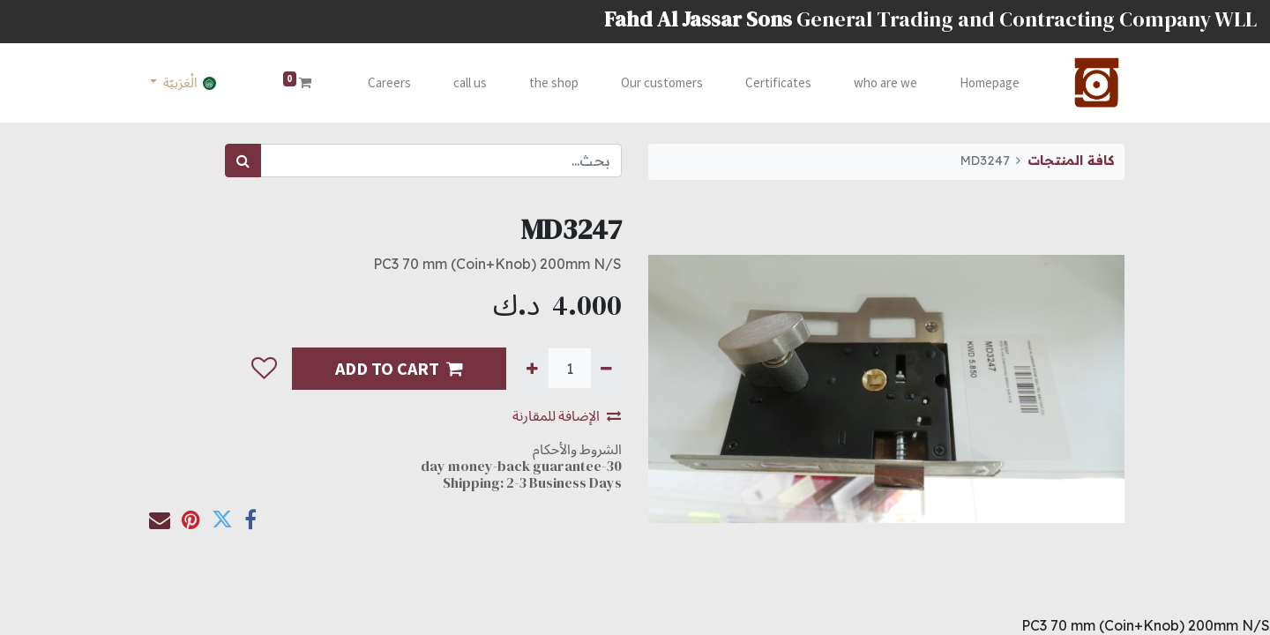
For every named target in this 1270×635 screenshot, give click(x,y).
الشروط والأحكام (577, 449)
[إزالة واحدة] (606, 367)
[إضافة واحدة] (532, 367)
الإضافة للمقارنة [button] (566, 415)
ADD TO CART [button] (399, 368)
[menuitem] (989, 83)
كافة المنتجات (1070, 160)
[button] (264, 368)
